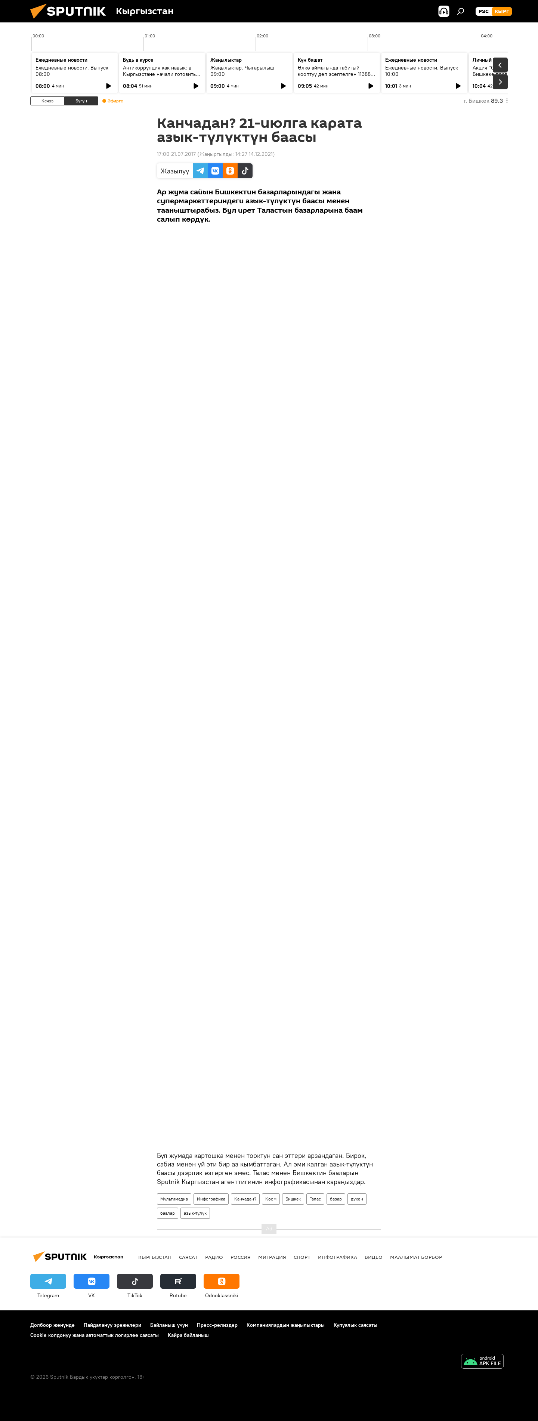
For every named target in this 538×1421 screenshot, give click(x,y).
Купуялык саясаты (355, 1325)
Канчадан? (245, 1199)
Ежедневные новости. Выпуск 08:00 (71, 70)
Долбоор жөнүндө (52, 1325)
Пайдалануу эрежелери (112, 1325)
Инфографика (211, 1199)
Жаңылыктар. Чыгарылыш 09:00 (242, 70)
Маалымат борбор (416, 1257)
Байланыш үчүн (169, 1325)
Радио (214, 1257)
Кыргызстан (154, 1257)
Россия (241, 1257)
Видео (374, 1257)
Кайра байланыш (188, 1335)
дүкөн (357, 1199)
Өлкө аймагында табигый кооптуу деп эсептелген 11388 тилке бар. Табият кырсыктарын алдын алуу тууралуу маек (336, 77)
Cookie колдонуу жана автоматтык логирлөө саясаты (94, 1335)
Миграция (272, 1257)
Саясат (188, 1257)
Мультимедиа (174, 1199)
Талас (315, 1199)
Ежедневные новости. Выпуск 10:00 (421, 70)
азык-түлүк (195, 1213)
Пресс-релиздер (217, 1325)
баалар (167, 1213)
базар (336, 1199)
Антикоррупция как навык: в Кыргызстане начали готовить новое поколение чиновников (159, 74)
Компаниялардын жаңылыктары (286, 1325)
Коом (270, 1199)
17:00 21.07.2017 (176, 154)
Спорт (302, 1257)
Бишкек (293, 1199)
